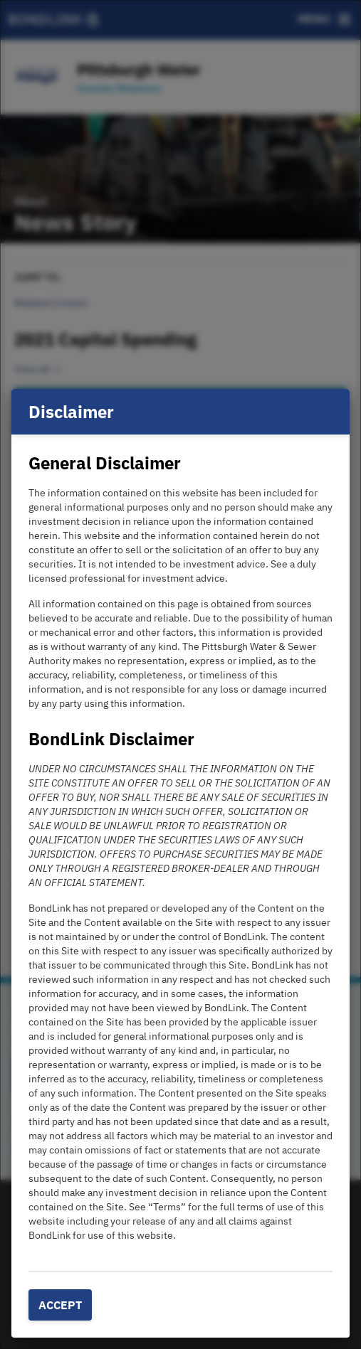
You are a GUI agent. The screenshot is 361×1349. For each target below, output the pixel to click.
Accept (60, 1305)
